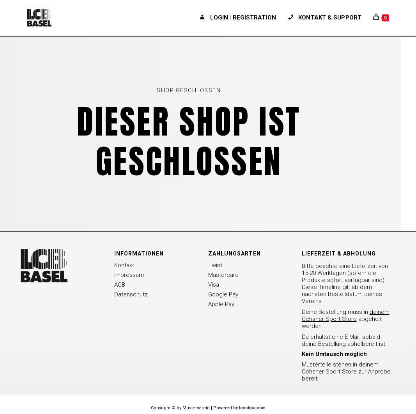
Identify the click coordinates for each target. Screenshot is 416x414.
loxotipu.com (252, 407)
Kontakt (124, 265)
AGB (119, 284)
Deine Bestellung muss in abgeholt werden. (345, 318)
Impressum (129, 274)
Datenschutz (131, 294)
